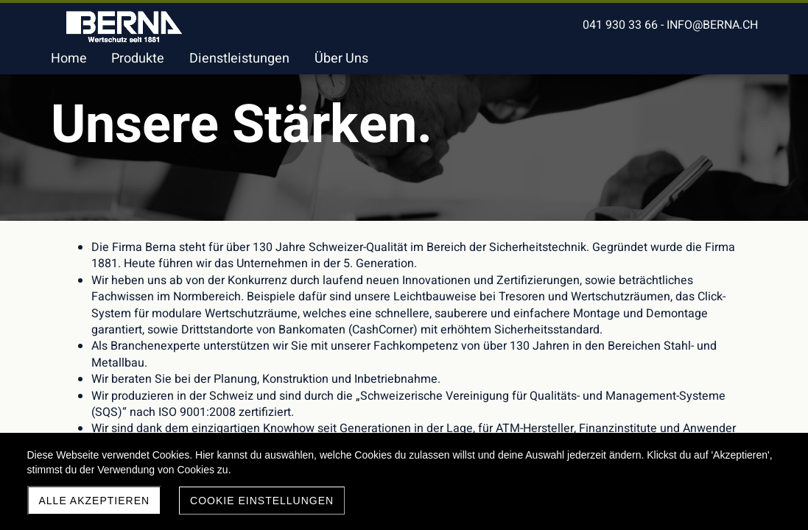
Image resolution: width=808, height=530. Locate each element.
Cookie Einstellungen (262, 500)
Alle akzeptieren (94, 500)
